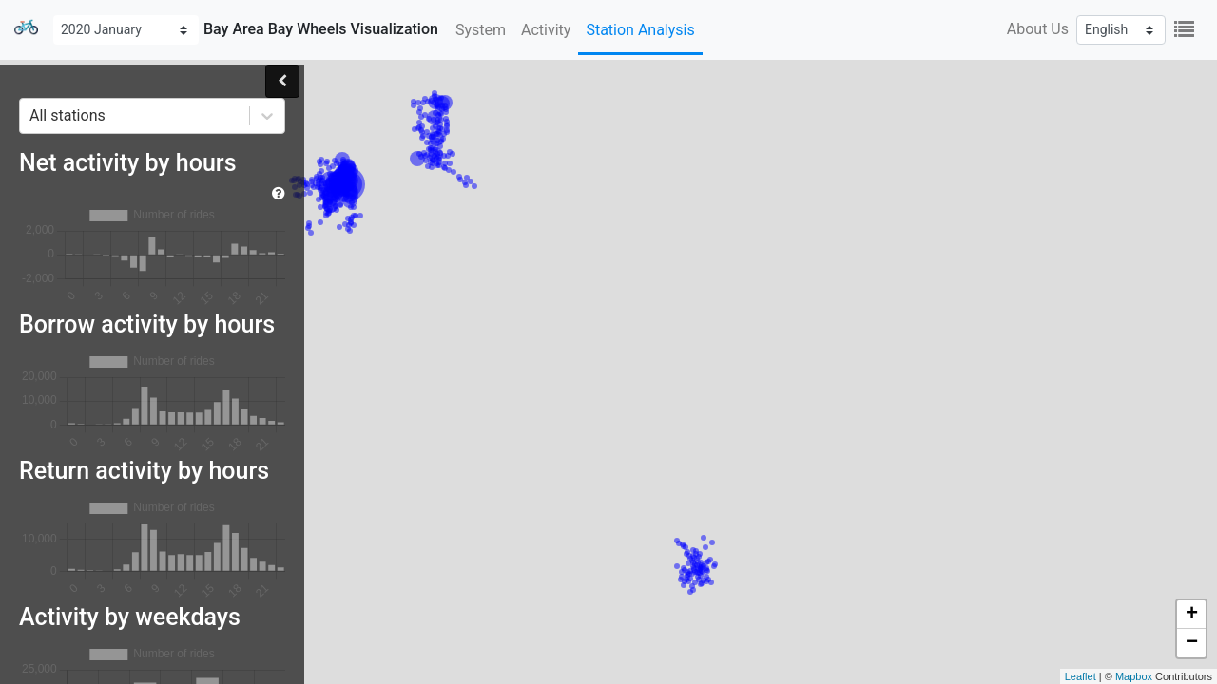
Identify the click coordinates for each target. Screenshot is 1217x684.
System (480, 30)
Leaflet (1080, 676)
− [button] (1192, 643)
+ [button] (1192, 614)
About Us (1038, 29)
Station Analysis (640, 30)
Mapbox (1133, 676)
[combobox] (31, 115)
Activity (545, 30)
